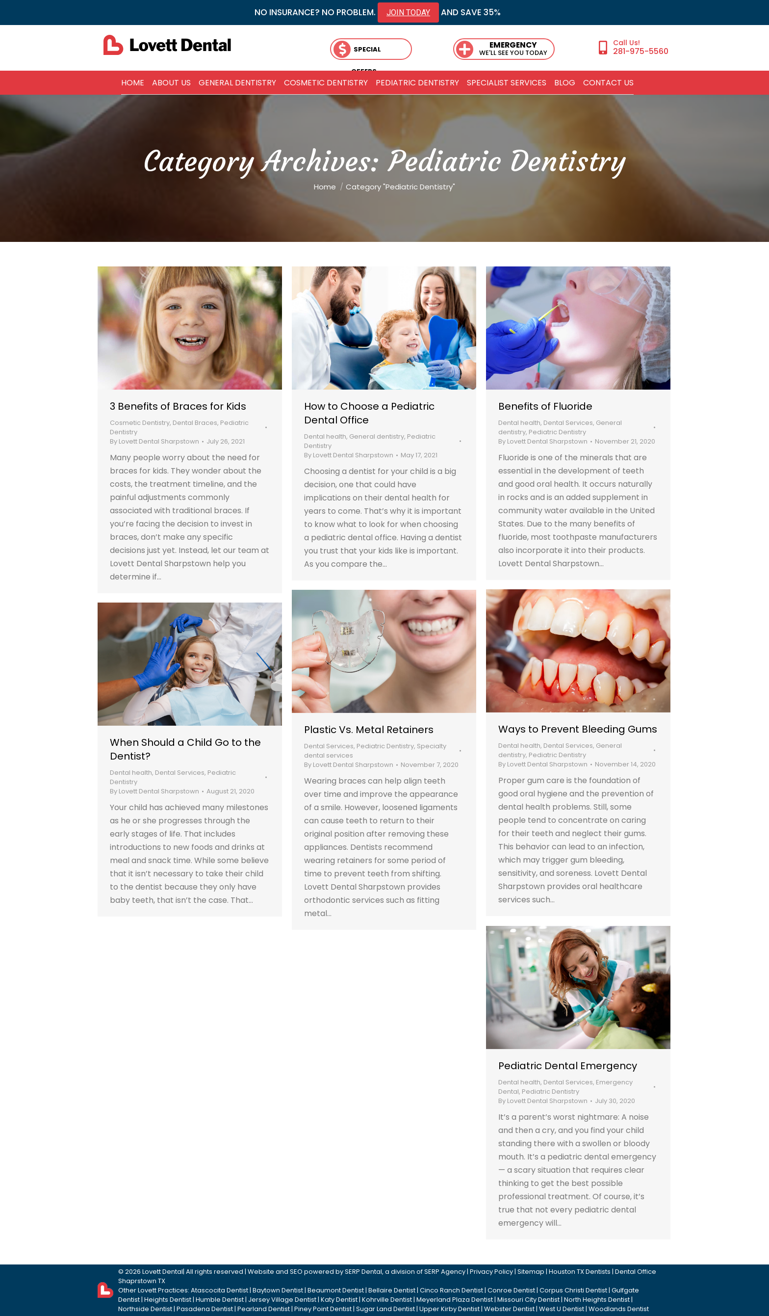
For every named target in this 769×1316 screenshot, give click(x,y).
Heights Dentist (167, 1299)
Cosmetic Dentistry (140, 422)
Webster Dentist (509, 1309)
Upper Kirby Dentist (449, 1309)
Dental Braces (195, 422)
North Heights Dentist (597, 1299)
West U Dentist (561, 1309)
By (154, 441)
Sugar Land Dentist (385, 1309)
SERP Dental (363, 1271)
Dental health (325, 436)
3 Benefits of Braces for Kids (178, 406)
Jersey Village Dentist (282, 1299)
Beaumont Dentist (336, 1290)
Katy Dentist (339, 1299)
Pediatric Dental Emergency (567, 1066)
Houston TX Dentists (580, 1271)
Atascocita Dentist (219, 1290)
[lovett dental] (167, 45)
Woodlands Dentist (619, 1309)
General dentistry (376, 436)
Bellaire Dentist (391, 1290)
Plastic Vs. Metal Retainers (369, 730)
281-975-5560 (640, 51)
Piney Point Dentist (323, 1309)
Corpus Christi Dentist (573, 1290)
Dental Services (568, 422)
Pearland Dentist (263, 1309)
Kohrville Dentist (387, 1299)
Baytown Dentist (278, 1290)
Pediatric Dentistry (557, 432)
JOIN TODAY (408, 12)
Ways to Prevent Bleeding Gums (577, 729)
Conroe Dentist (511, 1290)
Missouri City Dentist (528, 1299)
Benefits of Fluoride (545, 406)
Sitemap (530, 1271)
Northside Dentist (145, 1309)
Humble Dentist (220, 1299)
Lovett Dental (162, 1271)
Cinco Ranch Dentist (451, 1290)
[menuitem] (132, 83)
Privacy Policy (491, 1271)
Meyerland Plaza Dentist (454, 1299)
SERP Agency (444, 1271)
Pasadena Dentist (205, 1309)
